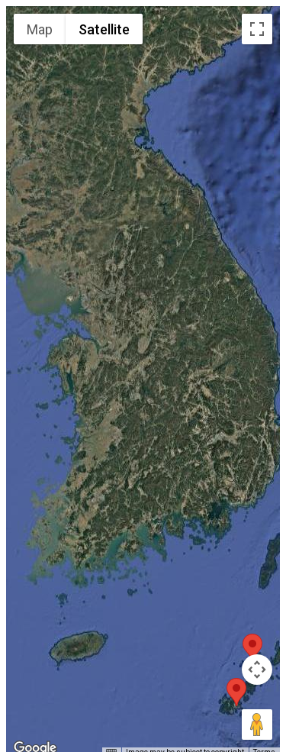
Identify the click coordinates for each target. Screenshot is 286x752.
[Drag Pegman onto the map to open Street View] (257, 724)
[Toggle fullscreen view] (257, 29)
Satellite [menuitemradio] (104, 29)
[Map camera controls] (257, 669)
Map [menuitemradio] (40, 29)
